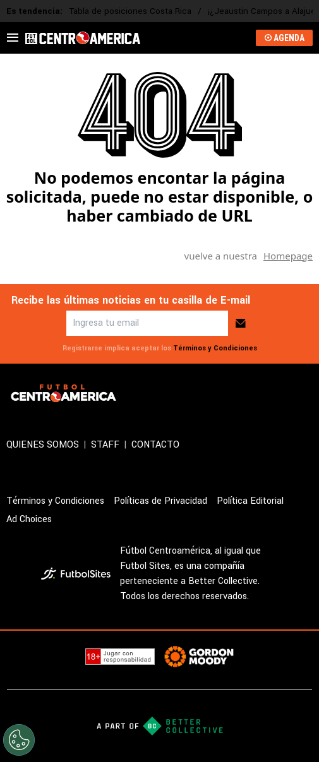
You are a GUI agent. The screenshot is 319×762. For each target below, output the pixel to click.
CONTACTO (155, 444)
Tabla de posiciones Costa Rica (130, 11)
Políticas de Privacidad (160, 501)
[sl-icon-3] (305, 393)
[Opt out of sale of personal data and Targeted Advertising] (19, 740)
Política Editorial (250, 501)
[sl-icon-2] (277, 393)
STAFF (105, 444)
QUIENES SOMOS (42, 444)
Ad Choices (29, 519)
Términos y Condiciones (215, 348)
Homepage (288, 255)
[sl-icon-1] (249, 393)
